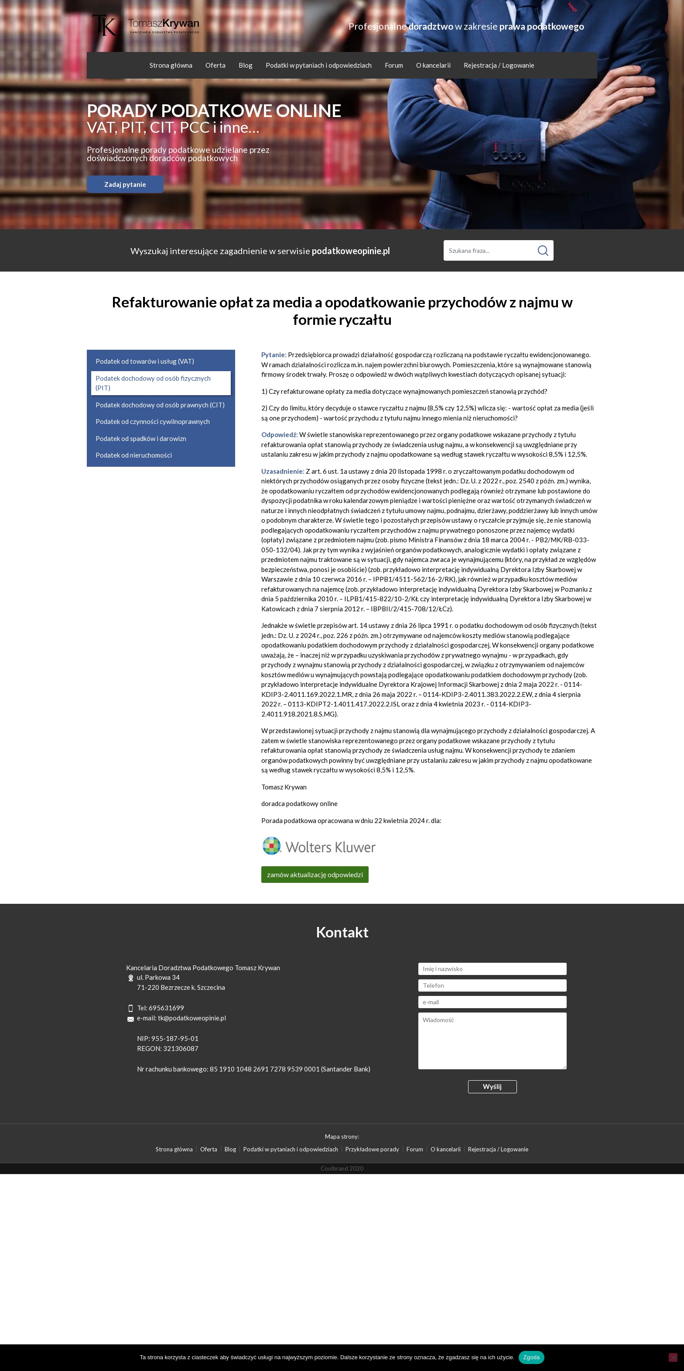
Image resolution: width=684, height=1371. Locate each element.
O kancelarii (433, 65)
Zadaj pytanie (125, 184)
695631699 (166, 1008)
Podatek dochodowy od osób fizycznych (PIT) (153, 383)
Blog (246, 65)
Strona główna (171, 65)
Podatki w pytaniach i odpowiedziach (319, 65)
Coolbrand (334, 1168)
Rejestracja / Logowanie (499, 65)
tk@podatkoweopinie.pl (192, 1018)
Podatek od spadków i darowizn (141, 438)
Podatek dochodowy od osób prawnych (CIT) (160, 405)
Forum (394, 65)
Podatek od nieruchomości (134, 455)
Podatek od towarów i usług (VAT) (145, 361)
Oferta (215, 65)
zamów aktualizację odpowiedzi (315, 874)
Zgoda (531, 1357)
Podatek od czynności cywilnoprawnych (153, 421)
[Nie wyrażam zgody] (673, 1357)
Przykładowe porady (372, 1149)
